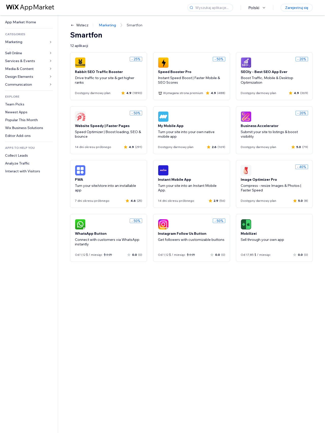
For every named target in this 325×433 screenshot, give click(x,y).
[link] (29, 22)
